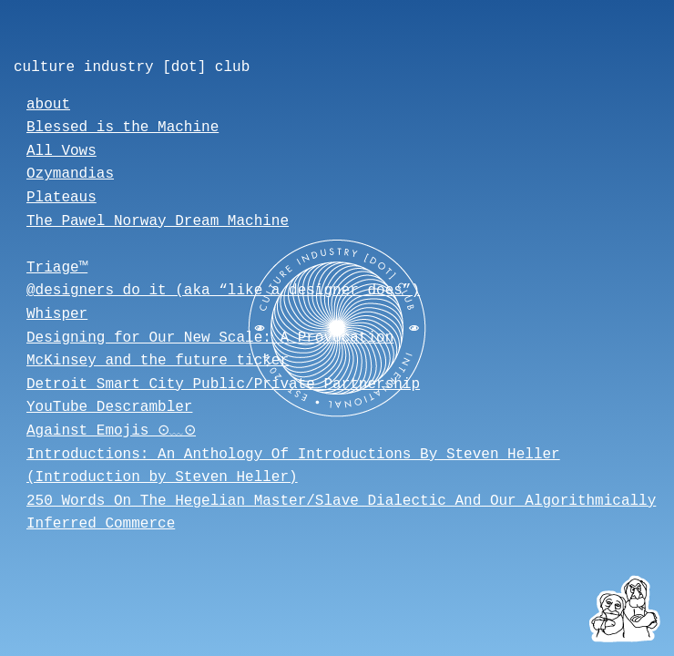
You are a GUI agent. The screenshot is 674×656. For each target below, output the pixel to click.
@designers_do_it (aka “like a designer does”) (223, 290)
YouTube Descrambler (109, 407)
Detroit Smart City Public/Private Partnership (223, 384)
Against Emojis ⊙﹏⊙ (116, 431)
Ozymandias (70, 174)
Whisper (56, 314)
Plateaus (61, 198)
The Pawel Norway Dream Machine (157, 221)
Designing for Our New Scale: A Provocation (209, 338)
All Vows (61, 151)
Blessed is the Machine (122, 127)
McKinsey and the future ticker (157, 361)
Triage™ (56, 268)
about (48, 105)
